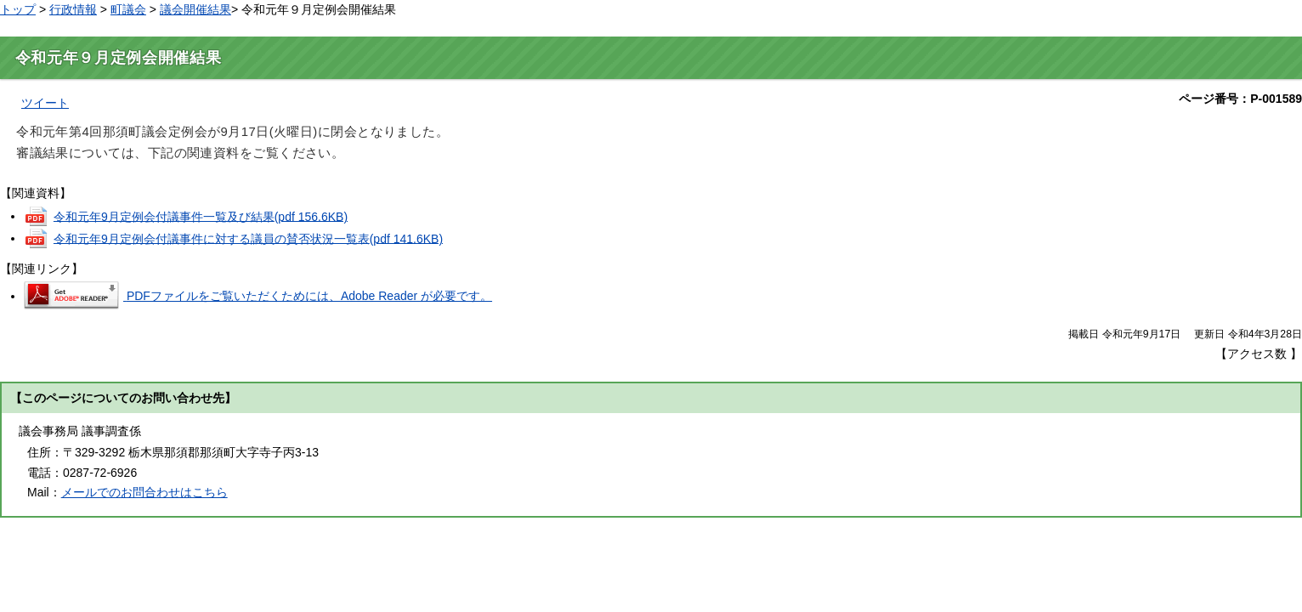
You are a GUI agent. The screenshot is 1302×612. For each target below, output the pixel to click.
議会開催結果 (195, 9)
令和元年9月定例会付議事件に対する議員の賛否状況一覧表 (248, 238)
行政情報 (73, 9)
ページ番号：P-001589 (1240, 98)
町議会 (128, 9)
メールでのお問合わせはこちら (144, 492)
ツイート (45, 103)
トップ (18, 9)
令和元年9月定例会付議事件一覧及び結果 (201, 216)
